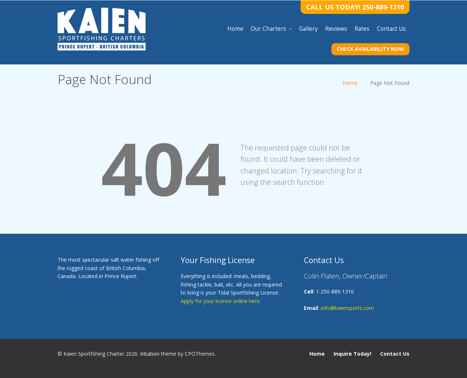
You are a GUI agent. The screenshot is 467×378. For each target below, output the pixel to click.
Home (350, 82)
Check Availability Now (370, 48)
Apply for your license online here (220, 300)
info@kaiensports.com (347, 307)
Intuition (149, 353)
